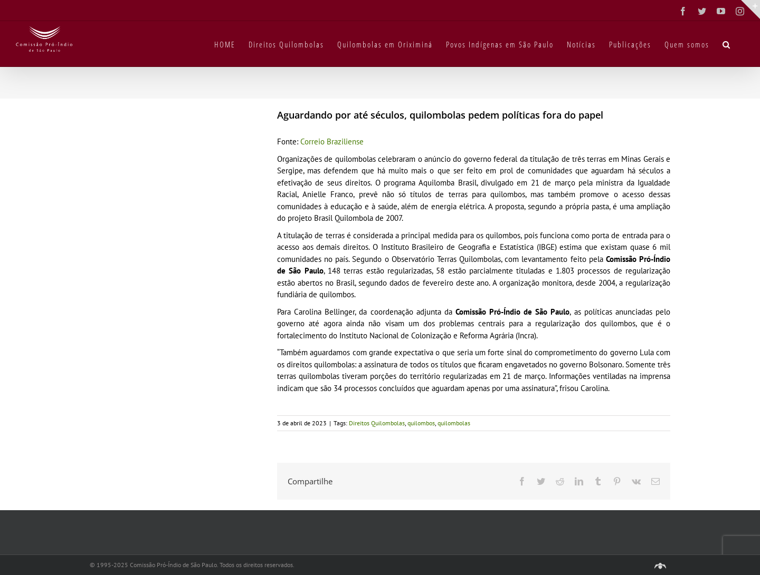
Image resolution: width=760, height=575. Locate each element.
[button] (727, 43)
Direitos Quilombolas (377, 423)
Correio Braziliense (332, 142)
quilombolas (454, 423)
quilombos (421, 423)
